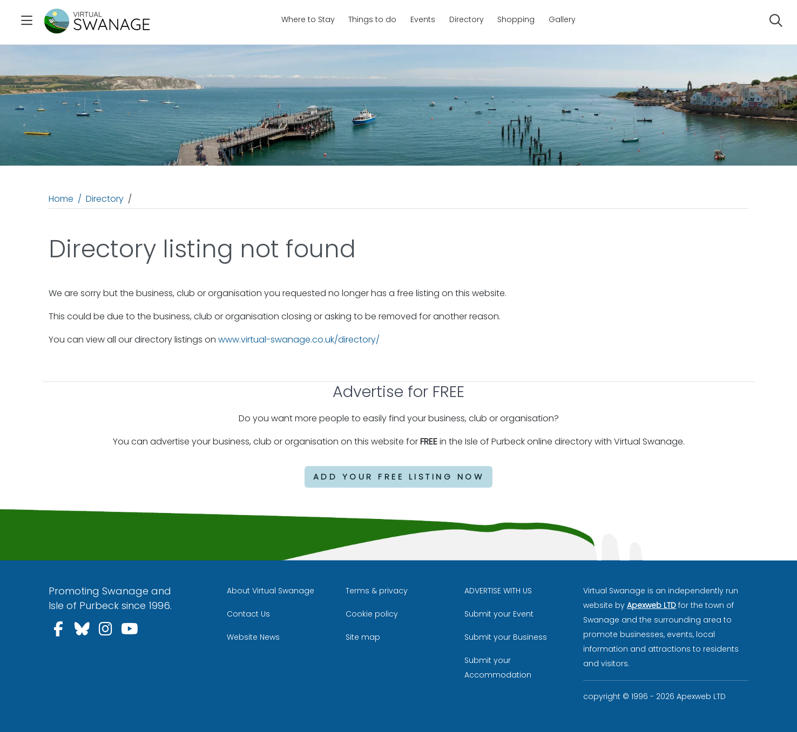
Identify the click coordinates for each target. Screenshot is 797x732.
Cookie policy (372, 613)
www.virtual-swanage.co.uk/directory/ (299, 339)
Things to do (372, 19)
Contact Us (248, 613)
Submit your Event (498, 613)
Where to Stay (308, 19)
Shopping (516, 19)
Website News (253, 637)
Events (422, 19)
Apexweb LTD (651, 605)
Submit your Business (505, 637)
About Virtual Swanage (270, 590)
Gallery (562, 19)
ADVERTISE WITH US (498, 590)
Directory (466, 19)
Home (61, 199)
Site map (363, 637)
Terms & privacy (377, 590)
